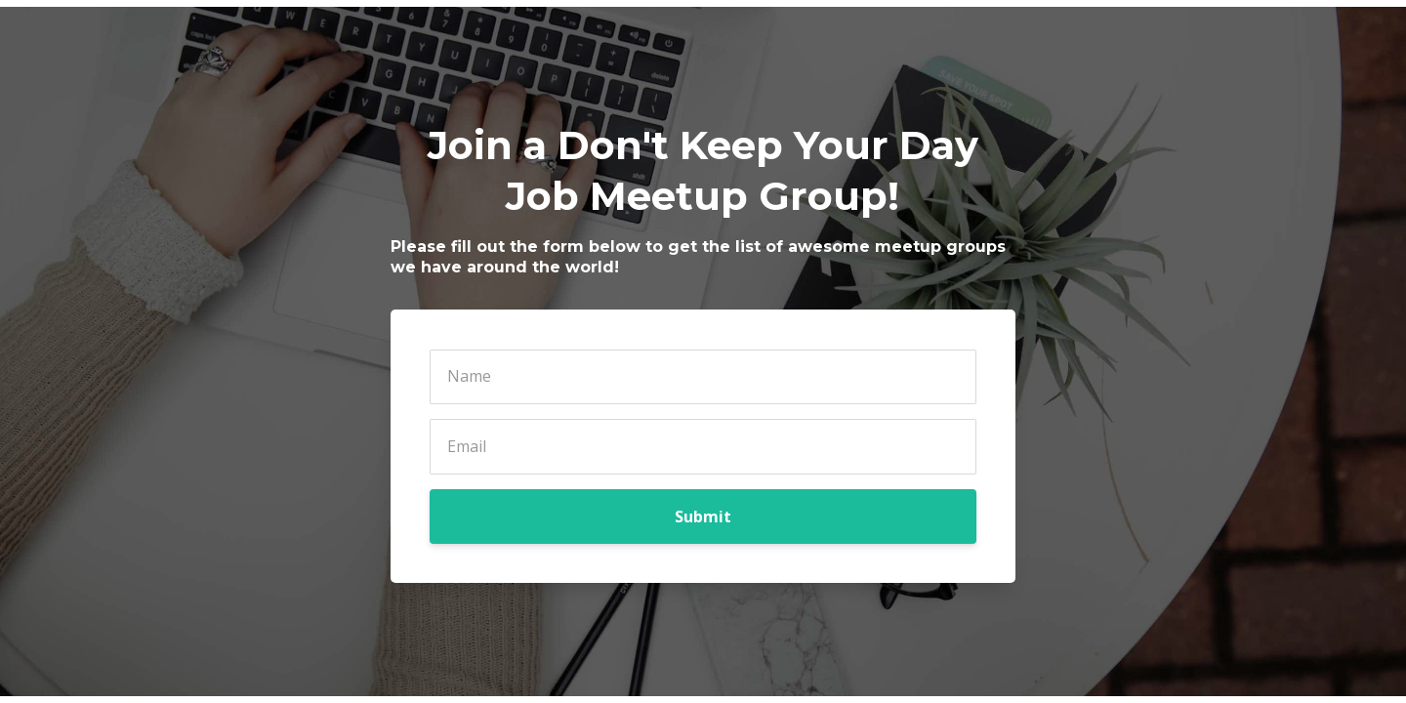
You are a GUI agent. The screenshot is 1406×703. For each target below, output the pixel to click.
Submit (703, 516)
